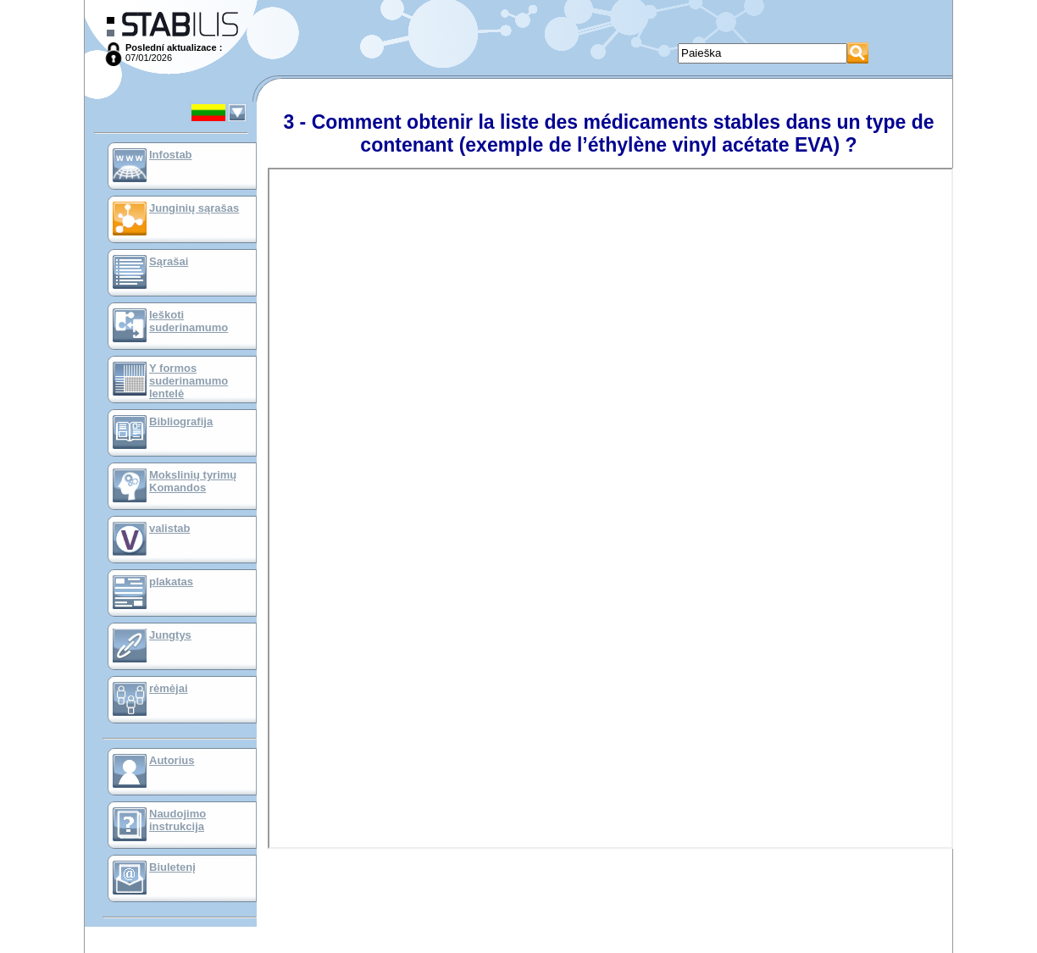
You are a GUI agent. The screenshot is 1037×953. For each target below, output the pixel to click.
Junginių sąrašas (194, 208)
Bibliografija (181, 421)
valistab (169, 528)
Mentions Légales (521, 948)
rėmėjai (168, 688)
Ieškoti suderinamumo (188, 321)
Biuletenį (172, 867)
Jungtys (170, 635)
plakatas (171, 581)
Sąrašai (168, 261)
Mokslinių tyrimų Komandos (192, 481)
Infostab (170, 154)
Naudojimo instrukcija (177, 820)
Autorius (171, 760)
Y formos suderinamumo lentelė (188, 381)
